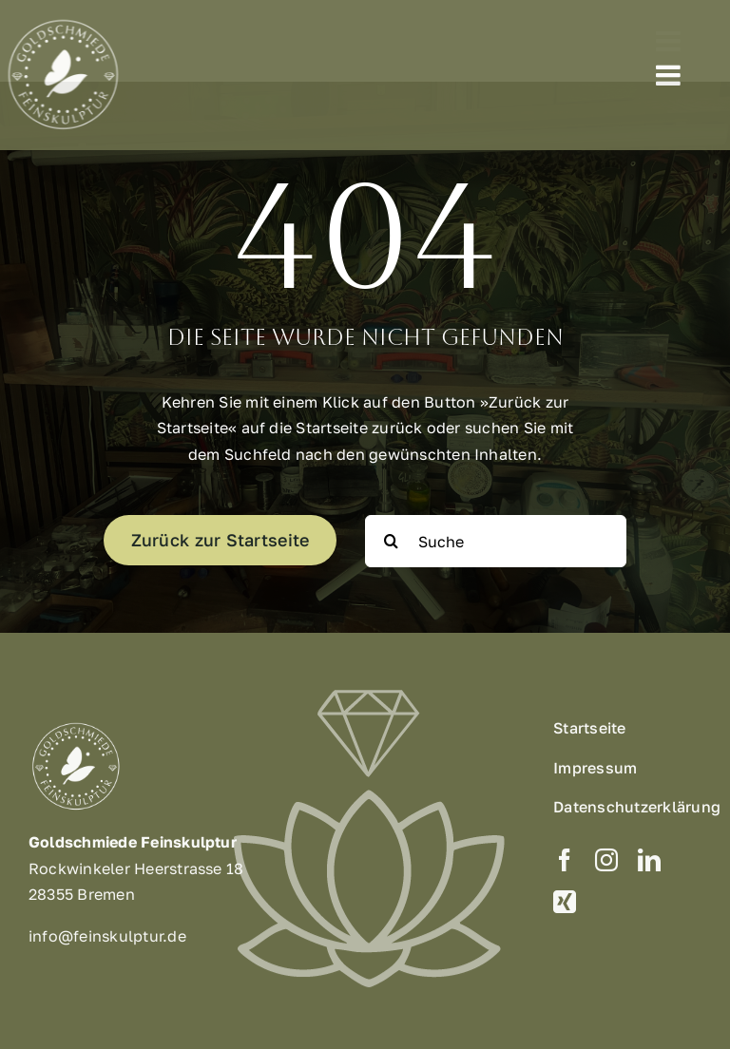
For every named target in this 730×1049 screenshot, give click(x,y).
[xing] (564, 906)
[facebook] (564, 864)
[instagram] (606, 864)
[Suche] (495, 541)
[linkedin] (649, 864)
